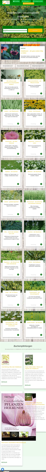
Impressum (34, 469)
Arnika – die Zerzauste (34, 111)
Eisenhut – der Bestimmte (34, 232)
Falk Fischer (27, 469)
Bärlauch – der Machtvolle (34, 171)
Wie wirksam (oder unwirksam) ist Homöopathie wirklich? (11, 82)
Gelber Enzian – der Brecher (34, 322)
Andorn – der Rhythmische (11, 111)
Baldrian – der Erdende (11, 171)
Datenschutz (39, 469)
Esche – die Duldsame (34, 262)
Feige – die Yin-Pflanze (11, 292)
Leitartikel (23, 48)
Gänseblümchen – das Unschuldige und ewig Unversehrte (11, 324)
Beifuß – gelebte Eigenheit (11, 201)
